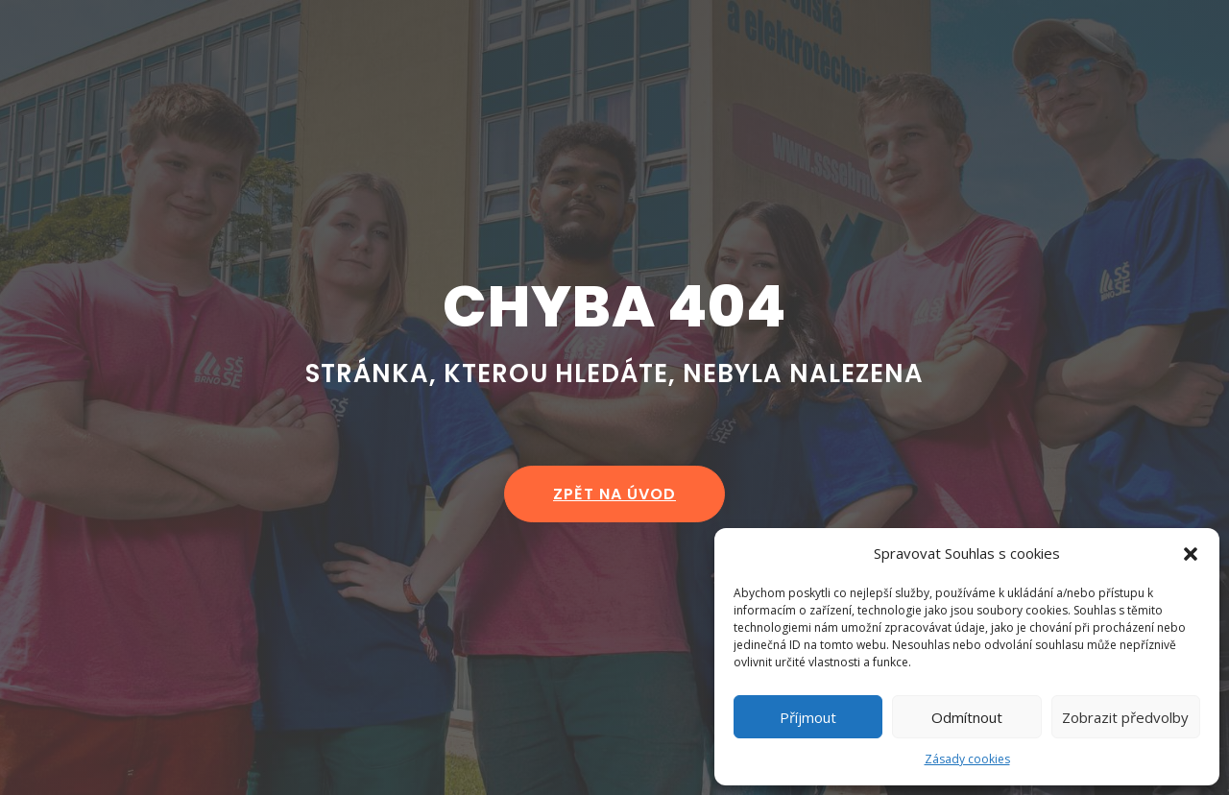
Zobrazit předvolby (1125, 717)
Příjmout (808, 717)
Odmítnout (966, 717)
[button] (1190, 554)
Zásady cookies (967, 759)
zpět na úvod (614, 494)
